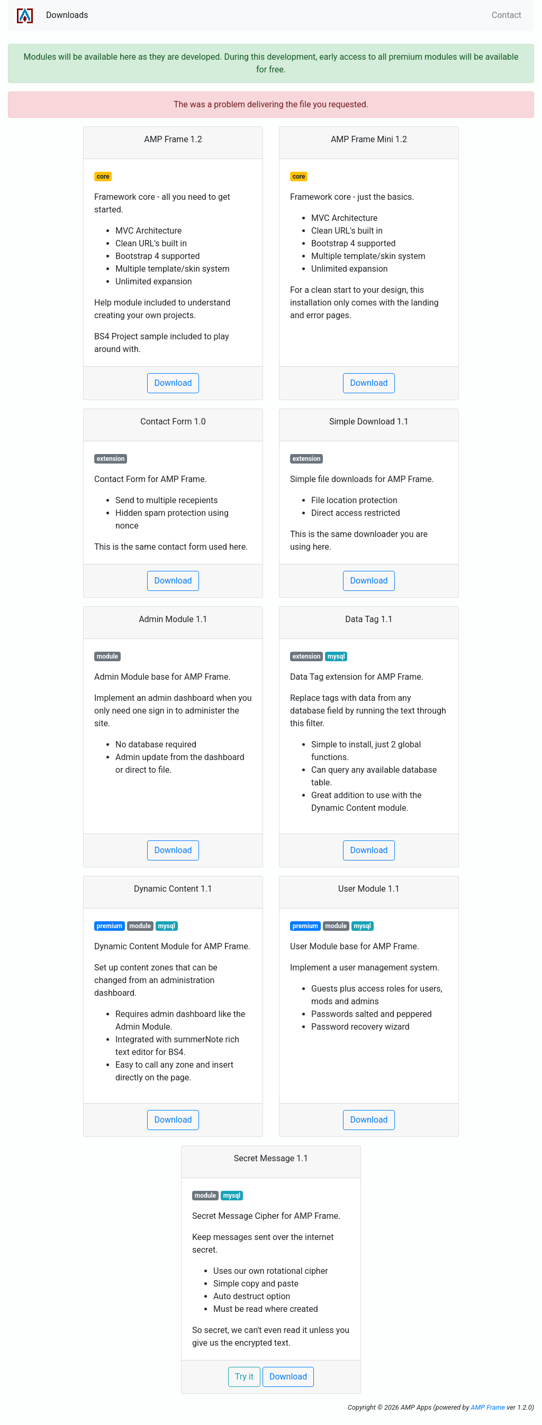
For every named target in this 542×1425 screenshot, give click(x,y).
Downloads (67, 15)
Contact (506, 15)
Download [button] (173, 383)
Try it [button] (244, 1377)
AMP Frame (488, 1407)
